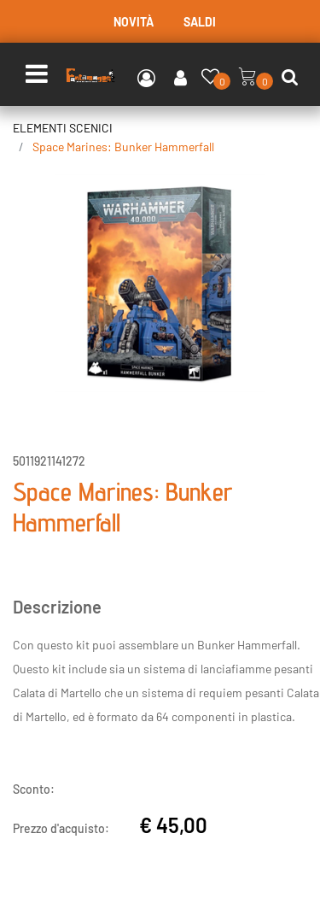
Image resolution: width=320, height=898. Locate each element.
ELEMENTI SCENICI (63, 127)
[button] (160, 281)
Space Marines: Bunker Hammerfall (123, 146)
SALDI (199, 22)
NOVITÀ (133, 22)
